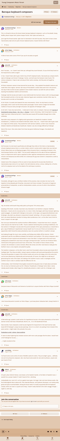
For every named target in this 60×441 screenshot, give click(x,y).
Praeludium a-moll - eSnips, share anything (13, 332)
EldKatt (7, 369)
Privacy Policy (24, 436)
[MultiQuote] (2, 45)
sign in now (33, 401)
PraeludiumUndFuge (9, 17)
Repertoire (28, 17)
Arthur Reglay (8, 50)
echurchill (7, 65)
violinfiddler (8, 350)
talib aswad (8, 281)
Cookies (37, 436)
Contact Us (31, 436)
